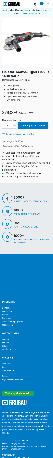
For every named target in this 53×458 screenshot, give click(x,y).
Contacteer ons (8, 371)
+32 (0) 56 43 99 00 (19, 441)
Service (5, 346)
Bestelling (6, 308)
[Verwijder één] (14, 127)
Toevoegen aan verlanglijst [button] (18, 134)
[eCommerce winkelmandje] (35, 4)
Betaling (5, 315)
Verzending (7, 311)
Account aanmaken (31, 13)
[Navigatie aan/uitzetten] (48, 4)
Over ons (6, 364)
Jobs (4, 367)
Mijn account (7, 325)
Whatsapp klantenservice (18, 393)
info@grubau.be (18, 443)
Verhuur (5, 343)
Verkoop (5, 339)
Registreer (6, 318)
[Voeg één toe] (14, 123)
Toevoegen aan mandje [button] (33, 125)
